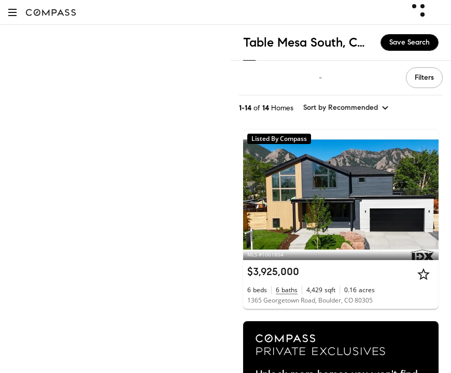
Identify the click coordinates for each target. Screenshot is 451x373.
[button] (12, 12)
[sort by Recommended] (346, 108)
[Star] (423, 274)
